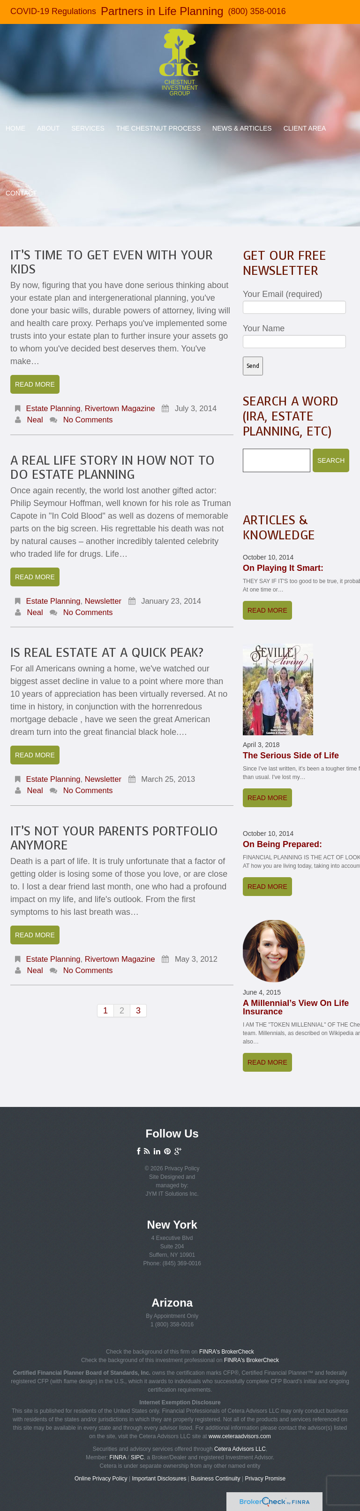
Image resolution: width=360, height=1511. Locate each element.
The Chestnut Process (158, 128)
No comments (88, 419)
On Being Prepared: (282, 844)
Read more (35, 384)
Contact (21, 193)
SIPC (137, 1457)
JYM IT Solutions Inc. (172, 1194)
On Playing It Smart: (283, 568)
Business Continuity (215, 1478)
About (48, 128)
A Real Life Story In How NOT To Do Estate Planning (112, 467)
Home (15, 128)
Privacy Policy (182, 1168)
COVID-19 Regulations (53, 11)
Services (88, 128)
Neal (35, 419)
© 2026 (155, 1168)
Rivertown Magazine (120, 408)
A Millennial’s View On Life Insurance (296, 1007)
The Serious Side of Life (291, 755)
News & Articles (242, 128)
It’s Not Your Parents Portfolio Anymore (114, 838)
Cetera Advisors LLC (240, 1449)
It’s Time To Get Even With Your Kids (111, 262)
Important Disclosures (159, 1478)
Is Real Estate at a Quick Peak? (106, 653)
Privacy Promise (265, 1478)
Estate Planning (53, 408)
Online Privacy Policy (101, 1478)
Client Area (305, 128)
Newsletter (103, 601)
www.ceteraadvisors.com (240, 1436)
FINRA (118, 1457)
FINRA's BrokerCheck (226, 1351)
